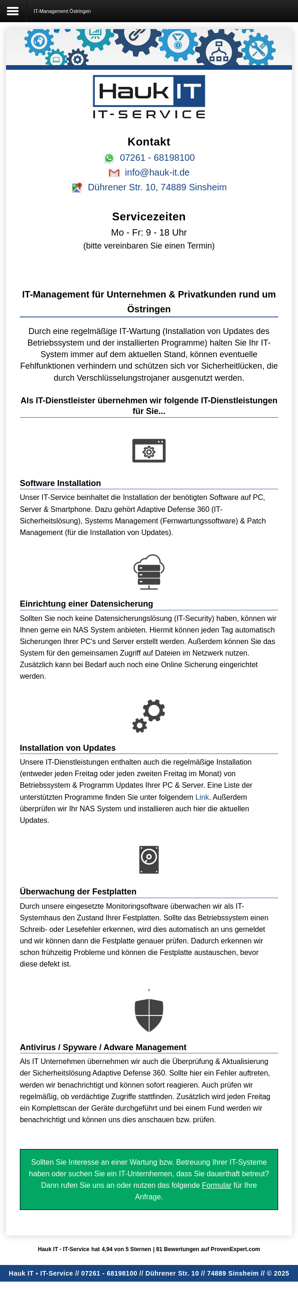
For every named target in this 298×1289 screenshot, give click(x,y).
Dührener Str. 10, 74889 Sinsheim (157, 187)
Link (202, 797)
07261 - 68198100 (157, 157)
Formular (217, 1185)
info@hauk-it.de (157, 172)
